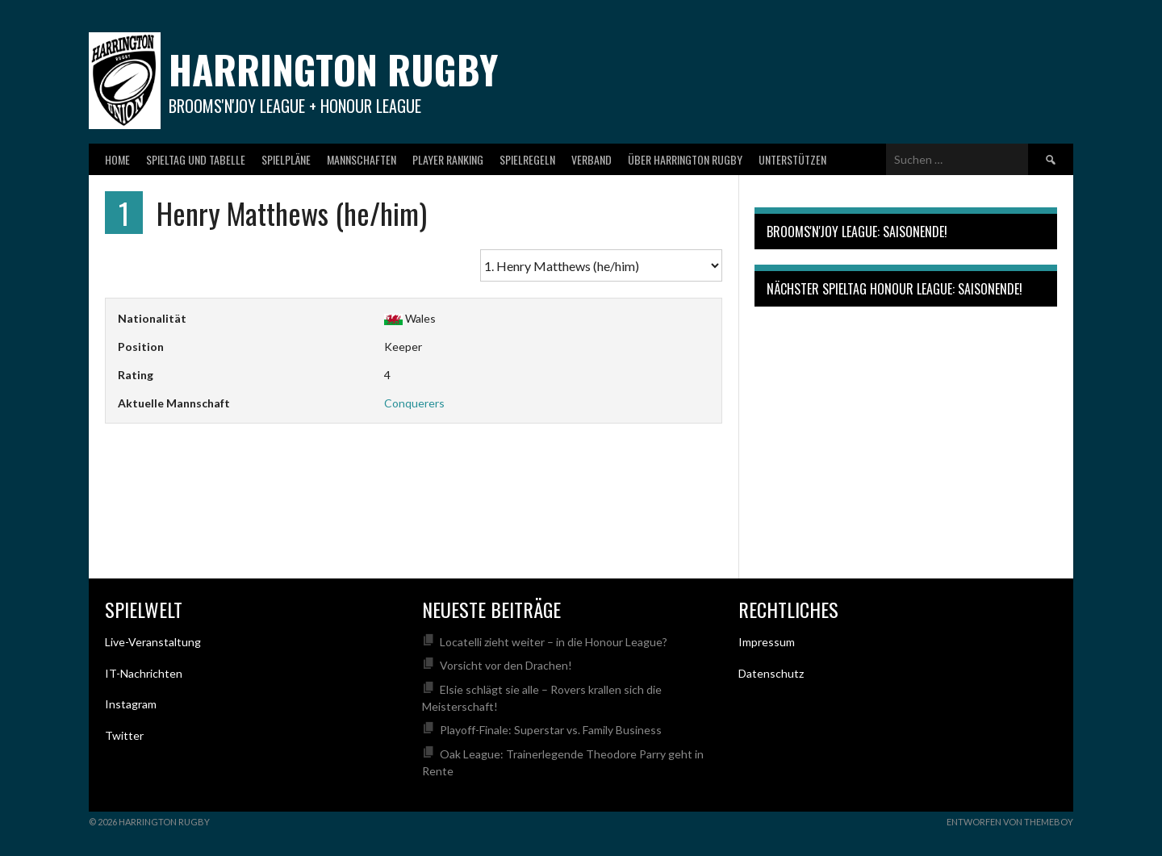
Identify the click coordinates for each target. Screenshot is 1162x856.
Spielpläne (286, 159)
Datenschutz (771, 673)
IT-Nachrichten (143, 673)
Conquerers (414, 403)
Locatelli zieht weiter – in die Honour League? (553, 642)
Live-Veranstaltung (153, 642)
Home (117, 159)
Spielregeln (527, 159)
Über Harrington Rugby (685, 159)
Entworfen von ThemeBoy (1010, 821)
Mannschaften (361, 159)
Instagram (131, 704)
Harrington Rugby (333, 69)
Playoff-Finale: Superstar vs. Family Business (551, 730)
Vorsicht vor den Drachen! (506, 665)
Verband (591, 159)
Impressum (766, 642)
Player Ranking (447, 159)
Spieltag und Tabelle (195, 159)
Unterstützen (792, 159)
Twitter (124, 735)
